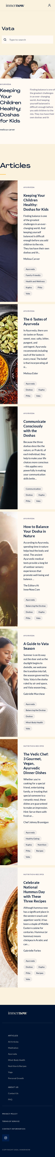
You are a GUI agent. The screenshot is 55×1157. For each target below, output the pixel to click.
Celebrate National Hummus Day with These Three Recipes (34, 891)
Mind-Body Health (34, 722)
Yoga (10, 1072)
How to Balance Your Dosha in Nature (36, 531)
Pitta (40, 287)
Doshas (29, 389)
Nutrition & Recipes (17, 1066)
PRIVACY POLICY (10, 1114)
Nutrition (42, 844)
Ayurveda (30, 269)
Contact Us (13, 1093)
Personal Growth (16, 1078)
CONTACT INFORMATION (13, 1129)
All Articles (13, 1042)
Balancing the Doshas (36, 606)
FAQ (10, 1099)
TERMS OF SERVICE (11, 1121)
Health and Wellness (35, 281)
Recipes (39, 851)
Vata (28, 293)
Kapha (29, 287)
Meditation (13, 1048)
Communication (33, 489)
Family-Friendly (33, 275)
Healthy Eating (32, 838)
